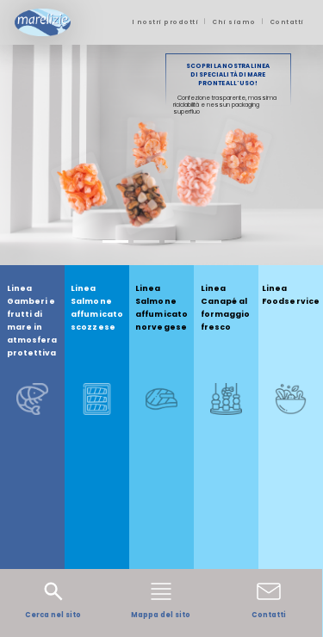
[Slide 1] (115, 241)
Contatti (287, 22)
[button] (24, 155)
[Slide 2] (146, 241)
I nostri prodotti (165, 22)
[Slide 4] (208, 241)
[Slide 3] (177, 241)
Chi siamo (234, 22)
